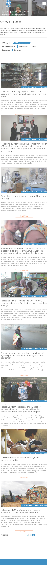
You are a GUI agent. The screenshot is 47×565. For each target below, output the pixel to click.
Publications (23, 46)
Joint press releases (8, 46)
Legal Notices (26, 562)
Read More (24, 216)
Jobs (10, 562)
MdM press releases (22, 43)
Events (33, 46)
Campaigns (17, 50)
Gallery (5, 562)
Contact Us (17, 562)
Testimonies (6, 50)
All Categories (6, 43)
